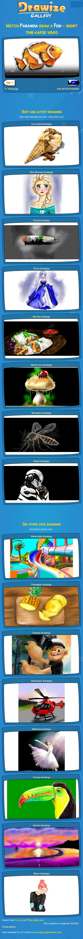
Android (65, 923)
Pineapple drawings (41, 584)
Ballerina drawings (41, 729)
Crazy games (9, 927)
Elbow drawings (42, 873)
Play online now (36, 920)
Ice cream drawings (41, 124)
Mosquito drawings (41, 413)
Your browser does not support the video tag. (41, 58)
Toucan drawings (41, 777)
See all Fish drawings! (68, 88)
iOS (72, 923)
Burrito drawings (41, 316)
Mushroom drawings (41, 365)
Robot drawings (41, 461)
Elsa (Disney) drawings (41, 172)
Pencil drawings (41, 220)
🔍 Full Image (11, 89)
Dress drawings (41, 268)
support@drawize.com (49, 932)
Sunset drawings (41, 825)
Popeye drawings (42, 633)
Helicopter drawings (41, 681)
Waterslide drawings (41, 536)
